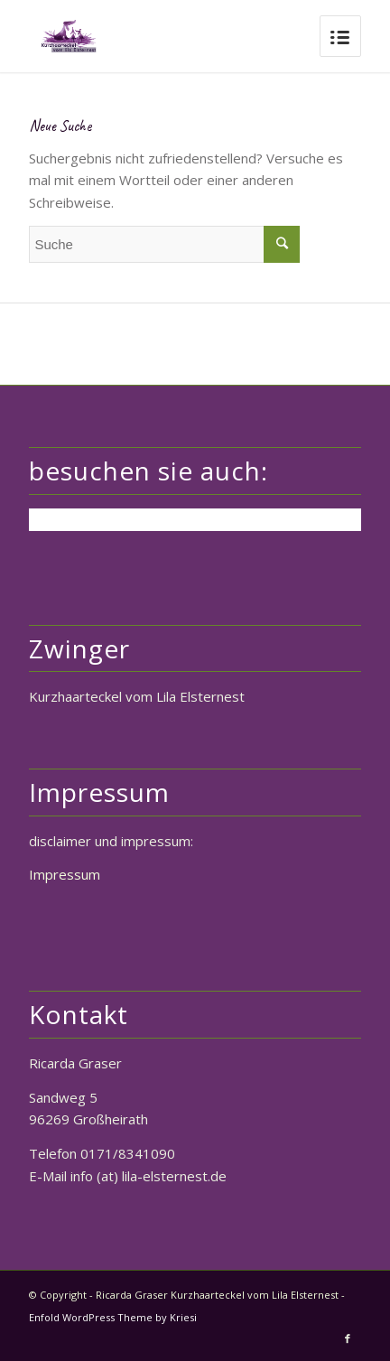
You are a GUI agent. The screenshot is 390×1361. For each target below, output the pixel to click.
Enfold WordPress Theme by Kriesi (113, 1317)
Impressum (64, 874)
